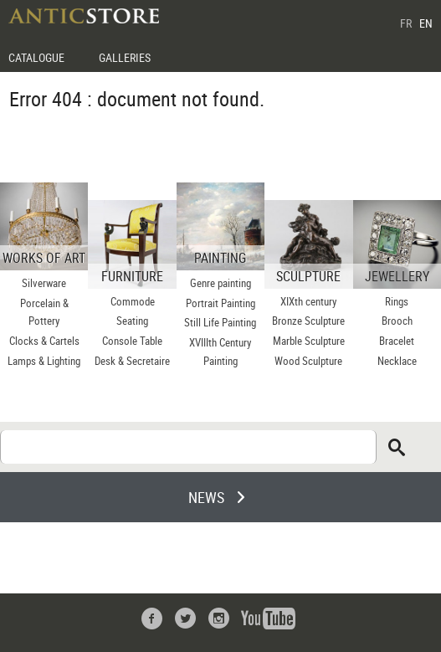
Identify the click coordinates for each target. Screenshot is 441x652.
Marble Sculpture (309, 340)
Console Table (132, 340)
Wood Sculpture (308, 360)
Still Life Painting (220, 322)
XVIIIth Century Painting (220, 351)
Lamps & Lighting (44, 360)
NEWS (206, 497)
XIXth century (308, 301)
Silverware (44, 282)
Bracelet (396, 340)
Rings (396, 301)
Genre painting (220, 282)
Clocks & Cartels (44, 340)
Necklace (397, 360)
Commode (132, 301)
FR (406, 23)
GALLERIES (125, 57)
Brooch (397, 320)
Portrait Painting (220, 303)
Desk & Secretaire (132, 360)
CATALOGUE (36, 57)
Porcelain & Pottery (44, 312)
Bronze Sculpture (308, 320)
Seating (132, 320)
